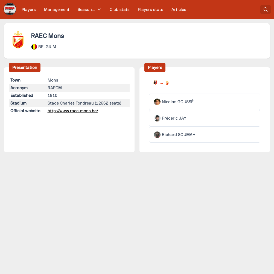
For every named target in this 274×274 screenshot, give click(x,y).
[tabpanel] (204, 118)
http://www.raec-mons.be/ (73, 110)
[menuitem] (29, 9)
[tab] (161, 83)
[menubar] (104, 9)
